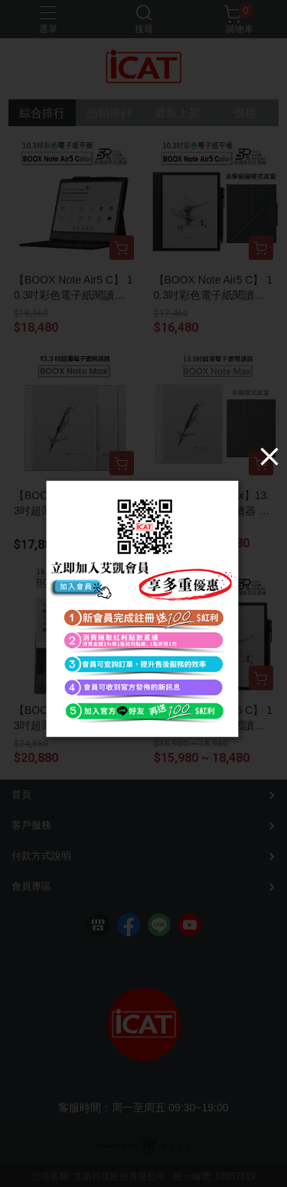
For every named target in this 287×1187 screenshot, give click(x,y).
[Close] (269, 456)
